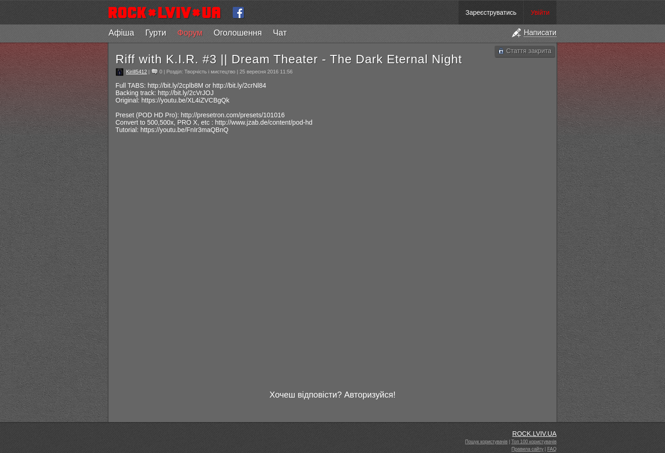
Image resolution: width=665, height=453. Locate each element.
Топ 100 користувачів (533, 441)
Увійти (540, 12)
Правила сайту (528, 449)
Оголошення (237, 32)
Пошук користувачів (486, 441)
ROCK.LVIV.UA (534, 433)
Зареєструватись (491, 12)
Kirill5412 (136, 71)
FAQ (551, 449)
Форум (190, 32)
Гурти (155, 32)
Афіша (121, 32)
